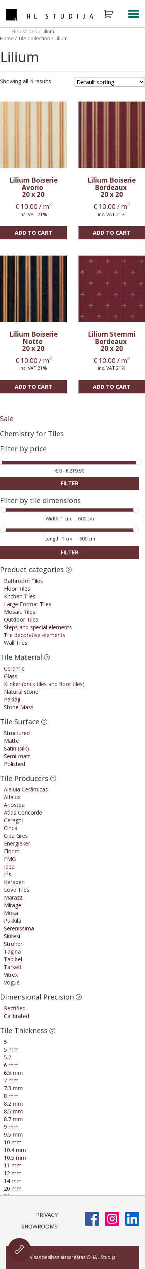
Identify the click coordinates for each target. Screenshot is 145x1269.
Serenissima (19, 928)
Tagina (12, 951)
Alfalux (12, 797)
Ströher (13, 943)
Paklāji (12, 699)
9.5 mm (13, 1134)
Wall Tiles (15, 642)
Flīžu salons (24, 31)
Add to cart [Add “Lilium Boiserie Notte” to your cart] (33, 386)
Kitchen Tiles (20, 596)
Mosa (11, 913)
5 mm (11, 1049)
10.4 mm (15, 1150)
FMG (10, 858)
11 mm (13, 1165)
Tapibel (13, 959)
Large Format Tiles (27, 604)
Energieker (17, 843)
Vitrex (11, 974)
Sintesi (12, 936)
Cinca (10, 828)
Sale (7, 418)
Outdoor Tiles (21, 619)
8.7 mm (13, 1119)
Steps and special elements (38, 627)
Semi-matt (17, 756)
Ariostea (14, 804)
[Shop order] (110, 82)
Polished (14, 763)
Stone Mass (19, 707)
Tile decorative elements (34, 635)
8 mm (11, 1096)
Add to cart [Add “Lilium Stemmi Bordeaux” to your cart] (111, 386)
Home (7, 38)
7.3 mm (13, 1088)
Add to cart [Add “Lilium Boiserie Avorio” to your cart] (33, 232)
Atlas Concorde (23, 812)
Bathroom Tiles (23, 581)
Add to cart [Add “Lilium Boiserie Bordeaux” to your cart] (111, 232)
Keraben (14, 882)
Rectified (15, 1008)
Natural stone (21, 691)
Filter (69, 483)
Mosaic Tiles (19, 611)
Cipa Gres (16, 835)
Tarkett (13, 967)
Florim (12, 851)
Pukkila (12, 920)
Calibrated (16, 1016)
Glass (10, 676)
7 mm (11, 1080)
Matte (11, 740)
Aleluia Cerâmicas (26, 789)
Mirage (12, 905)
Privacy (47, 1214)
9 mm (11, 1126)
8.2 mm (13, 1103)
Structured (17, 733)
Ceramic (14, 668)
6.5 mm (13, 1072)
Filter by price (23, 449)
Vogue (12, 982)
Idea (9, 866)
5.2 (7, 1057)
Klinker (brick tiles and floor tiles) (44, 684)
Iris (7, 874)
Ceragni (13, 820)
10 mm (13, 1142)
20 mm (13, 1188)
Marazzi (14, 897)
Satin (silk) (16, 748)
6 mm (11, 1065)
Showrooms (39, 1226)
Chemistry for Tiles (32, 433)
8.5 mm (13, 1111)
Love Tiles (16, 889)
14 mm (13, 1180)
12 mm (13, 1173)
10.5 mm (15, 1157)
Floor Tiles (17, 588)
